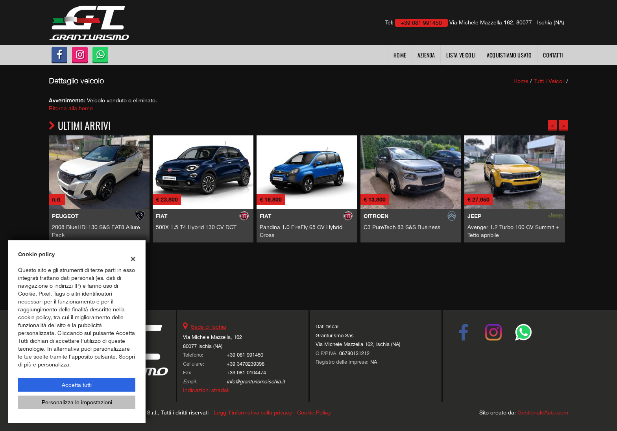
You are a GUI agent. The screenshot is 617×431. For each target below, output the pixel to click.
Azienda (426, 55)
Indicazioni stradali (206, 390)
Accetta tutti (77, 385)
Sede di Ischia (208, 327)
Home (399, 55)
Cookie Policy (314, 412)
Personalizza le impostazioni (77, 402)
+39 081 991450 (245, 354)
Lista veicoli (460, 55)
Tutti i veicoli (549, 81)
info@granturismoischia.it (256, 381)
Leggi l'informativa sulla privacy (253, 412)
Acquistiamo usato (509, 55)
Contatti (553, 55)
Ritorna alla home (71, 108)
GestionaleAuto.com (542, 412)
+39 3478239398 (245, 364)
